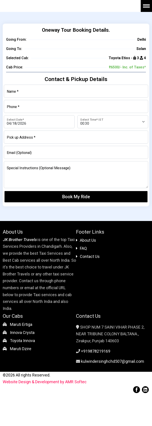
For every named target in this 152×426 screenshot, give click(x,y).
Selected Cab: (17, 58)
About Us (86, 240)
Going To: (14, 49)
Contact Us (88, 256)
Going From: (16, 39)
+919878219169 (95, 351)
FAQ (81, 248)
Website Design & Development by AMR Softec (45, 381)
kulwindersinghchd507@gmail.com (112, 361)
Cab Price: (14, 67)
